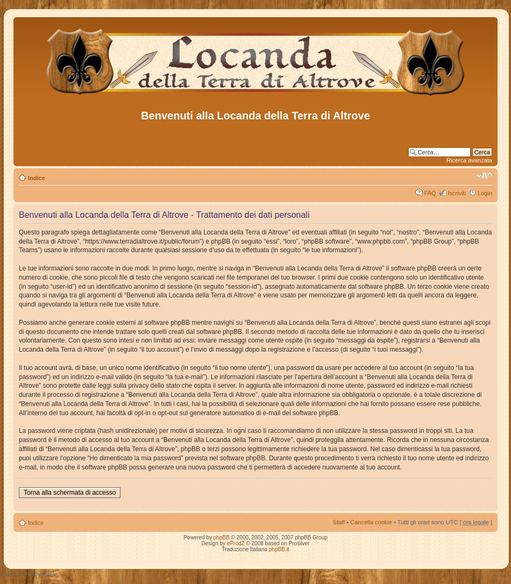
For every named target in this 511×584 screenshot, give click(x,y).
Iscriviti (457, 193)
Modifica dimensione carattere (484, 176)
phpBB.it (279, 549)
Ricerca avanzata (469, 160)
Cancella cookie (371, 522)
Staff (339, 522)
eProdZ (236, 543)
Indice (36, 178)
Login (485, 193)
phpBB (222, 537)
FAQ (430, 193)
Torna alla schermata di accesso (70, 492)
